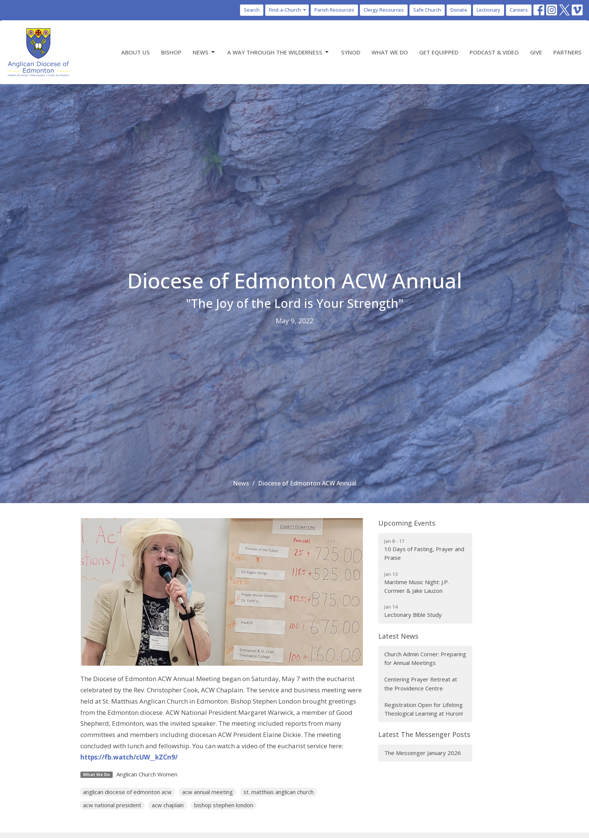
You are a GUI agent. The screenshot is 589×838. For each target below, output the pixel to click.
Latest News (398, 636)
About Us (135, 52)
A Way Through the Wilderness (278, 52)
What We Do (390, 52)
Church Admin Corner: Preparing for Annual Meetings (425, 658)
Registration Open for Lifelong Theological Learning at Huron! (423, 709)
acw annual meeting (207, 792)
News (204, 52)
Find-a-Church (288, 9)
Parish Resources (334, 9)
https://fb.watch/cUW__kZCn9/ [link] (129, 757)
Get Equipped (438, 52)
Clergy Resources (384, 9)
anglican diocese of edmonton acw (127, 792)
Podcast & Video (494, 52)
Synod (350, 52)
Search (252, 9)
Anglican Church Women (146, 774)
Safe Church (427, 9)
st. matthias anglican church (278, 792)
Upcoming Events (406, 523)
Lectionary (488, 9)
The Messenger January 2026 (422, 753)
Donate (458, 9)
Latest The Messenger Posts (424, 734)
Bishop (171, 52)
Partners (567, 52)
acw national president (112, 805)
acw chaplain (168, 805)
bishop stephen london (223, 805)
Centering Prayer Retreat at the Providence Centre (420, 683)
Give (536, 52)
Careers (519, 9)
